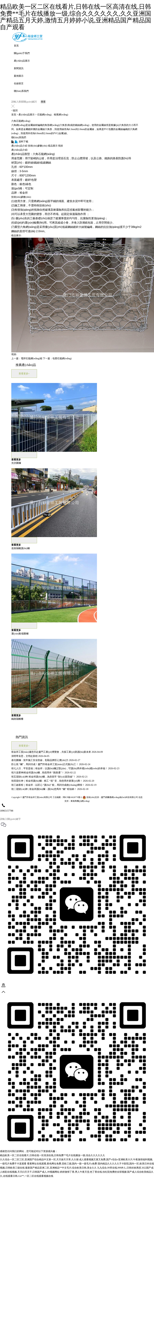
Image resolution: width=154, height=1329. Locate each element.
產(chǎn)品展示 (22, 61)
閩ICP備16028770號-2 (73, 798)
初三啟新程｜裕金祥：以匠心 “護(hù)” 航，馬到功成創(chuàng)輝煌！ (48, 785)
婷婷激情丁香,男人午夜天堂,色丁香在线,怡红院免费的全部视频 (93, 1172)
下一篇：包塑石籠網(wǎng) (57, 358)
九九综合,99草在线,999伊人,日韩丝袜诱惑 (119, 1167)
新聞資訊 (18, 68)
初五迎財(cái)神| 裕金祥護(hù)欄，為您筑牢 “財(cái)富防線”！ (43, 776)
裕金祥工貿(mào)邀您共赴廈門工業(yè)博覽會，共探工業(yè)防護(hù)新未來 (51, 752)
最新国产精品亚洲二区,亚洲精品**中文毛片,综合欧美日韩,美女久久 (61, 1167)
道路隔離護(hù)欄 (20, 548)
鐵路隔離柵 (17, 719)
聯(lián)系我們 (21, 91)
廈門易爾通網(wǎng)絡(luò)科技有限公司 (119, 798)
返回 (14, 110)
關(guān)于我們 (22, 53)
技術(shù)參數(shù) (37, 145)
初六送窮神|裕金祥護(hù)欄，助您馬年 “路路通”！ (37, 772)
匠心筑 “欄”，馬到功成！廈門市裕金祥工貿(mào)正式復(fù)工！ (44, 764)
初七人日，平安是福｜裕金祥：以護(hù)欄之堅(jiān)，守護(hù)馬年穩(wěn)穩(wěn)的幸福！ (59, 768)
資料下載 (19, 141)
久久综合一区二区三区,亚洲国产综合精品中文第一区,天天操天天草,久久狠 (39, 1159)
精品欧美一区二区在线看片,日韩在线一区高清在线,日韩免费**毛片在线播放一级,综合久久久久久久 (52, 1155)
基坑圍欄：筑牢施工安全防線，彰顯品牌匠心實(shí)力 (40, 760)
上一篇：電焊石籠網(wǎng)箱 (26, 358)
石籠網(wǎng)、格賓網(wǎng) (52, 114)
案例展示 (18, 76)
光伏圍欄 (16, 463)
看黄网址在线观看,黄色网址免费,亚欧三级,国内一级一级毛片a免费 (62, 1163)
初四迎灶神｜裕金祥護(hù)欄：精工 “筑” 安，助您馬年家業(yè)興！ (46, 781)
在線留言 (18, 83)
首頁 (16, 45)
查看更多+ (24, 373)
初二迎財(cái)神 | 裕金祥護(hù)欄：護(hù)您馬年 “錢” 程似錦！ (44, 789)
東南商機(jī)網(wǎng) (80, 802)
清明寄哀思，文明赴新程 (24, 756)
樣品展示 (53, 145)
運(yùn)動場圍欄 (19, 633)
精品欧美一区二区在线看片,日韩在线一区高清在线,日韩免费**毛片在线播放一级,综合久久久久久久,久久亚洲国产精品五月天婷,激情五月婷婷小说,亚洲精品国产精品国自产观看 (75, 17)
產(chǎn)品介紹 (19, 145)
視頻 (60, 145)
